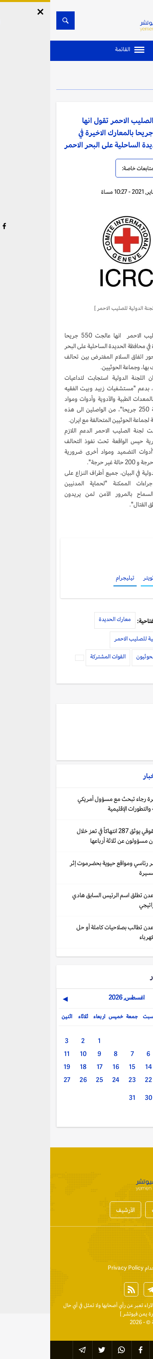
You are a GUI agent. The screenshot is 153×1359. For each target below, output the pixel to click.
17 (49, 1067)
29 (114, 1097)
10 (33, 1054)
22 (98, 1080)
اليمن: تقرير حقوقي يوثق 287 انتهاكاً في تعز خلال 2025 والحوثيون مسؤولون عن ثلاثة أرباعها (82, 835)
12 (131, 1067)
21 (114, 1080)
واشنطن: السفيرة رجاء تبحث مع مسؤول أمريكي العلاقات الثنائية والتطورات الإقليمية (82, 803)
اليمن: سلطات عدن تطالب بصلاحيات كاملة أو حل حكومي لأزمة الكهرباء (81, 932)
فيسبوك (121, 577)
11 (17, 1054)
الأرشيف (75, 1210)
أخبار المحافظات (120, 1210)
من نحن (112, 1247)
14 (98, 1067)
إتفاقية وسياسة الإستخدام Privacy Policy (102, 1267)
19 (16, 1067)
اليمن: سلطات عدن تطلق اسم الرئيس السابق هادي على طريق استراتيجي (79, 900)
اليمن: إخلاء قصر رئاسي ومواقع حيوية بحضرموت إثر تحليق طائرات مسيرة (78, 867)
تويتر (98, 577)
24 (65, 1080)
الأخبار (124, 77)
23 (82, 1080)
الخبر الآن (137, 1305)
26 (33, 1080)
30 (98, 1097)
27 (16, 1080)
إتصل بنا (138, 1247)
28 (131, 1097)
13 (114, 1067)
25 (49, 1080)
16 (65, 1067)
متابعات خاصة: (88, 168)
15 (82, 1067)
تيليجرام (75, 577)
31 (82, 1097)
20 (131, 1080)
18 (33, 1067)
